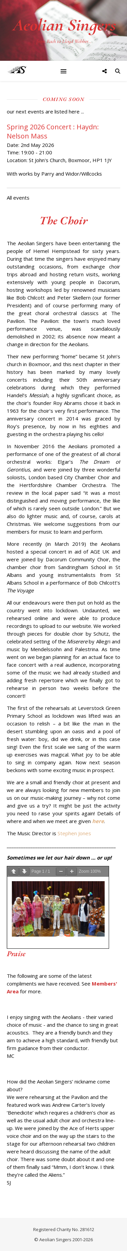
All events (18, 197)
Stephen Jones (74, 833)
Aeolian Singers (63, 25)
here (98, 821)
